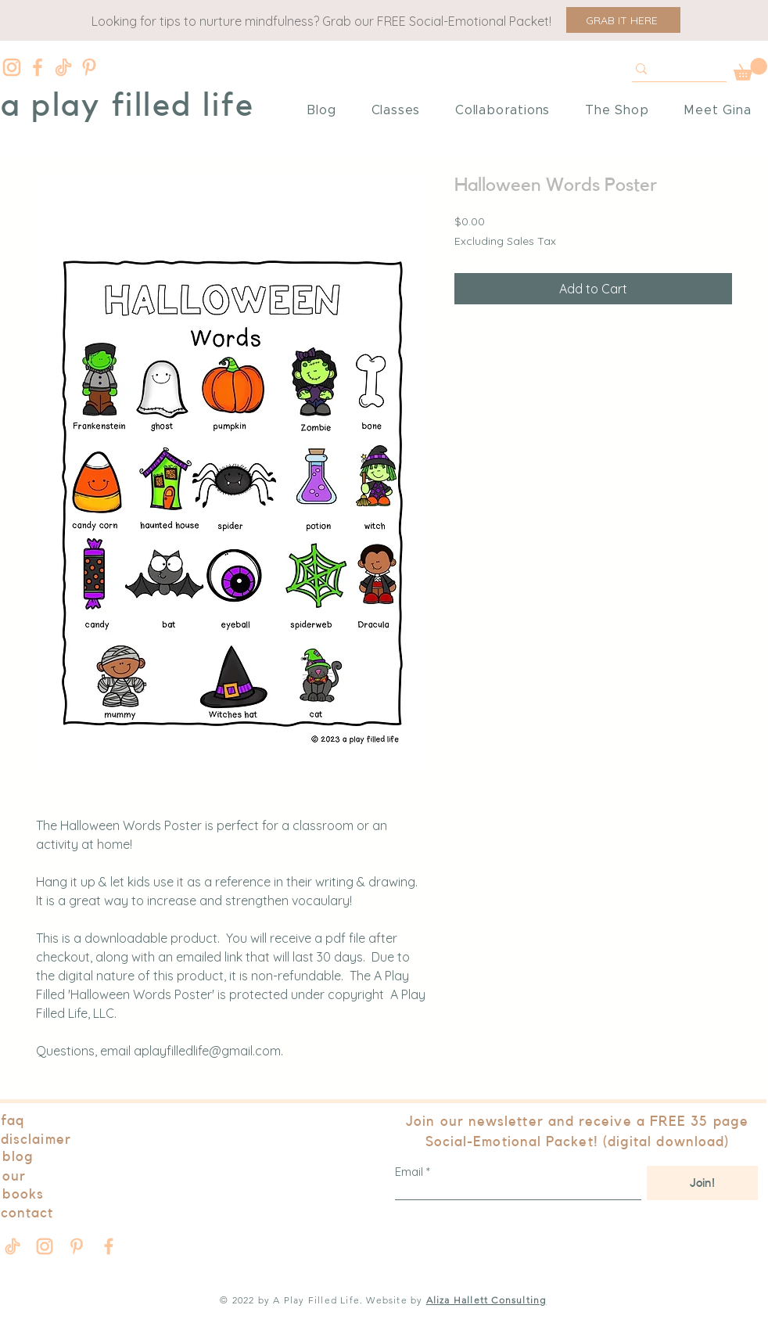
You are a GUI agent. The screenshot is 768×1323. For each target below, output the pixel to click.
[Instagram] (12, 67)
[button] (623, 20)
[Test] (672, 69)
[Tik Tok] (63, 67)
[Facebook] (37, 67)
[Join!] (702, 1183)
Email (409, 1171)
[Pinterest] (89, 67)
